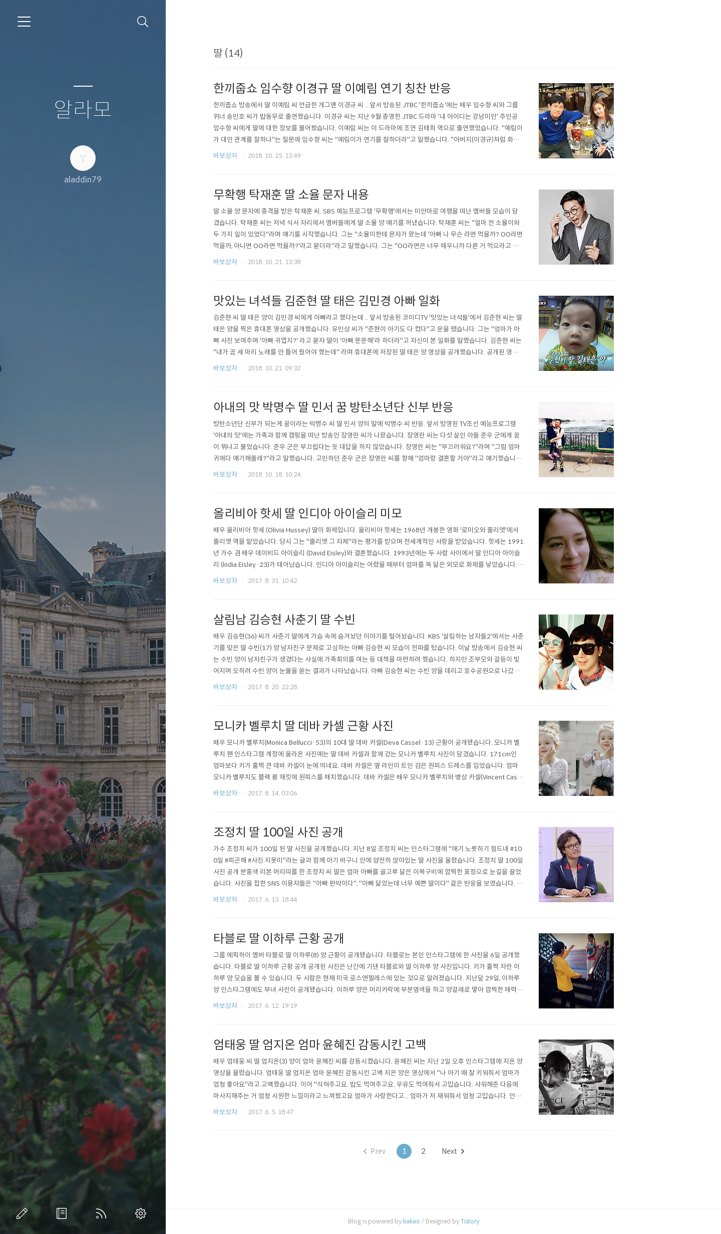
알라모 (83, 110)
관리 (143, 1213)
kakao (441, 1221)
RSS (103, 1213)
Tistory (500, 1221)
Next (482, 1151)
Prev (404, 1151)
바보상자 (255, 155)
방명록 (64, 1213)
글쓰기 (24, 1213)
